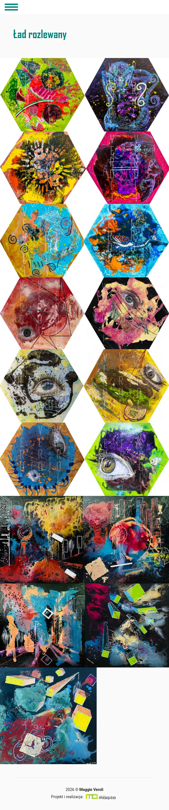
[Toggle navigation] (11, 7)
